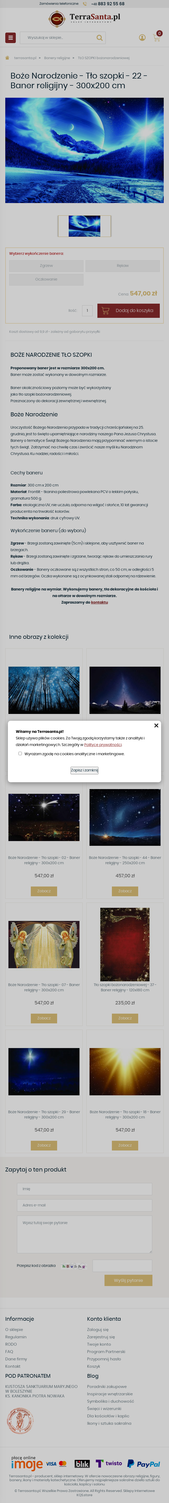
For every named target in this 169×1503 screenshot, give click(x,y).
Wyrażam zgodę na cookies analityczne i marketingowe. (74, 754)
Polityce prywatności (103, 745)
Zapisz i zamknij (84, 770)
